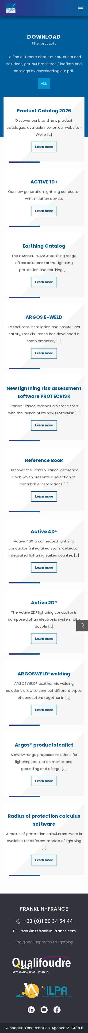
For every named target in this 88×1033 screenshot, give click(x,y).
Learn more (44, 147)
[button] (81, 6)
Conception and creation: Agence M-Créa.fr (44, 1027)
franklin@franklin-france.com (44, 931)
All (44, 83)
